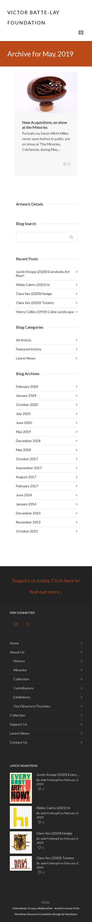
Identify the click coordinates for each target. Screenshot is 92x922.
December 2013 (28, 513)
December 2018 (28, 441)
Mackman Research (27, 914)
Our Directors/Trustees (31, 706)
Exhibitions (21, 697)
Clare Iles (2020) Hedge (34, 294)
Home (14, 643)
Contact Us (18, 742)
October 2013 (27, 531)
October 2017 (27, 459)
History (19, 661)
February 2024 (27, 386)
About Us (17, 652)
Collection (21, 679)
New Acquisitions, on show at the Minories (44, 125)
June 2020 (24, 423)
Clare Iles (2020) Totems (35, 303)
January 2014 (26, 504)
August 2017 (26, 477)
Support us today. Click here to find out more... (46, 586)
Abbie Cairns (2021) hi (33, 284)
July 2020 (23, 414)
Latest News (26, 358)
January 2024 (26, 395)
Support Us (18, 724)
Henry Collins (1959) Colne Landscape (45, 312)
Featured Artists (28, 349)
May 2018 (23, 450)
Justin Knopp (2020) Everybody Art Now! (43, 274)
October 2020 (27, 404)
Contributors (23, 688)
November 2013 (28, 522)
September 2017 (29, 468)
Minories (20, 670)
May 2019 (23, 432)
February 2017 (27, 486)
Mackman (71, 914)
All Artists (23, 340)
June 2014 (24, 495)
